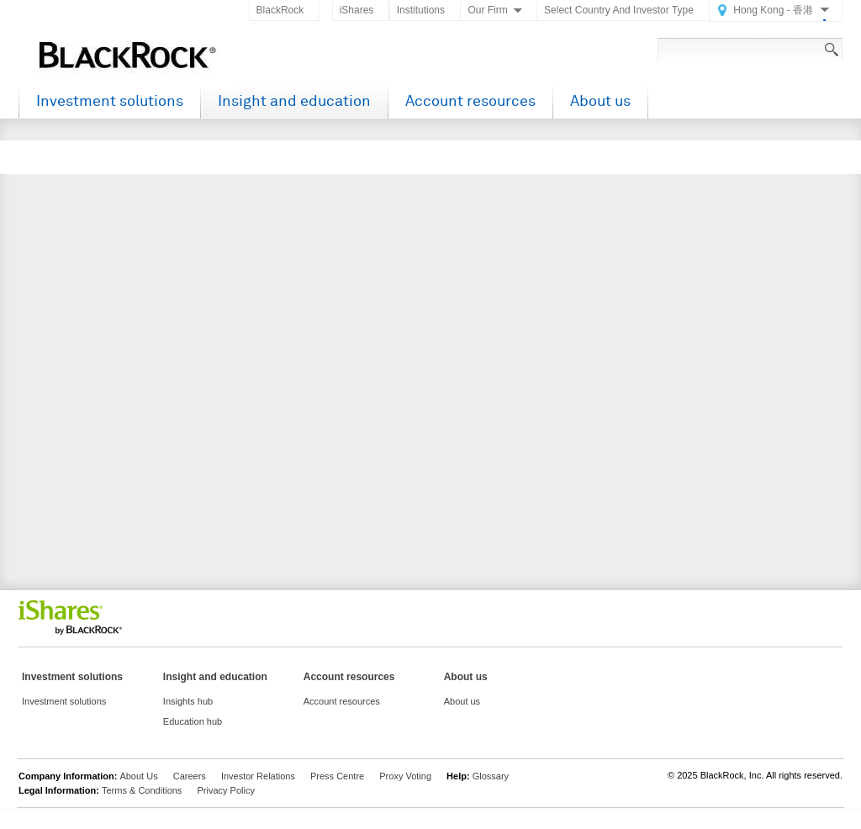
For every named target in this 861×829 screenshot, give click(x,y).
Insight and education (294, 101)
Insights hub (188, 701)
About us (600, 101)
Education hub (192, 721)
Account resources (470, 101)
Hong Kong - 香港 (773, 10)
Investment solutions (109, 101)
